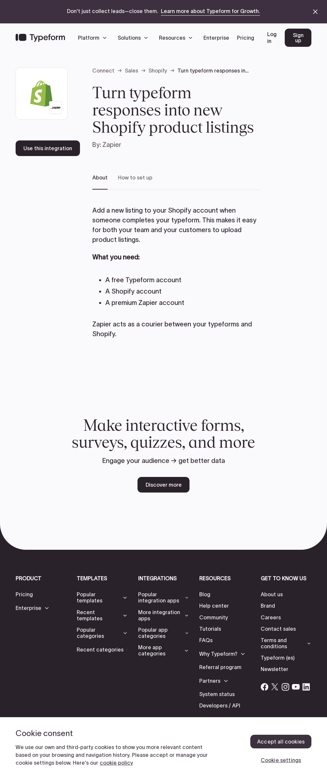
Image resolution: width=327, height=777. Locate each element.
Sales (131, 70)
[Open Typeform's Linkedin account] (306, 687)
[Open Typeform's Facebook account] (264, 687)
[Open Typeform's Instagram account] (285, 687)
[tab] (100, 182)
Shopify (158, 70)
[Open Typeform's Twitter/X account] (275, 687)
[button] (93, 37)
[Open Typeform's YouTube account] (296, 687)
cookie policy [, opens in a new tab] (116, 763)
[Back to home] (40, 38)
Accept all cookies (281, 741)
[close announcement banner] (315, 12)
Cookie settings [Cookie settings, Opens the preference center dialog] (281, 760)
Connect (103, 70)
